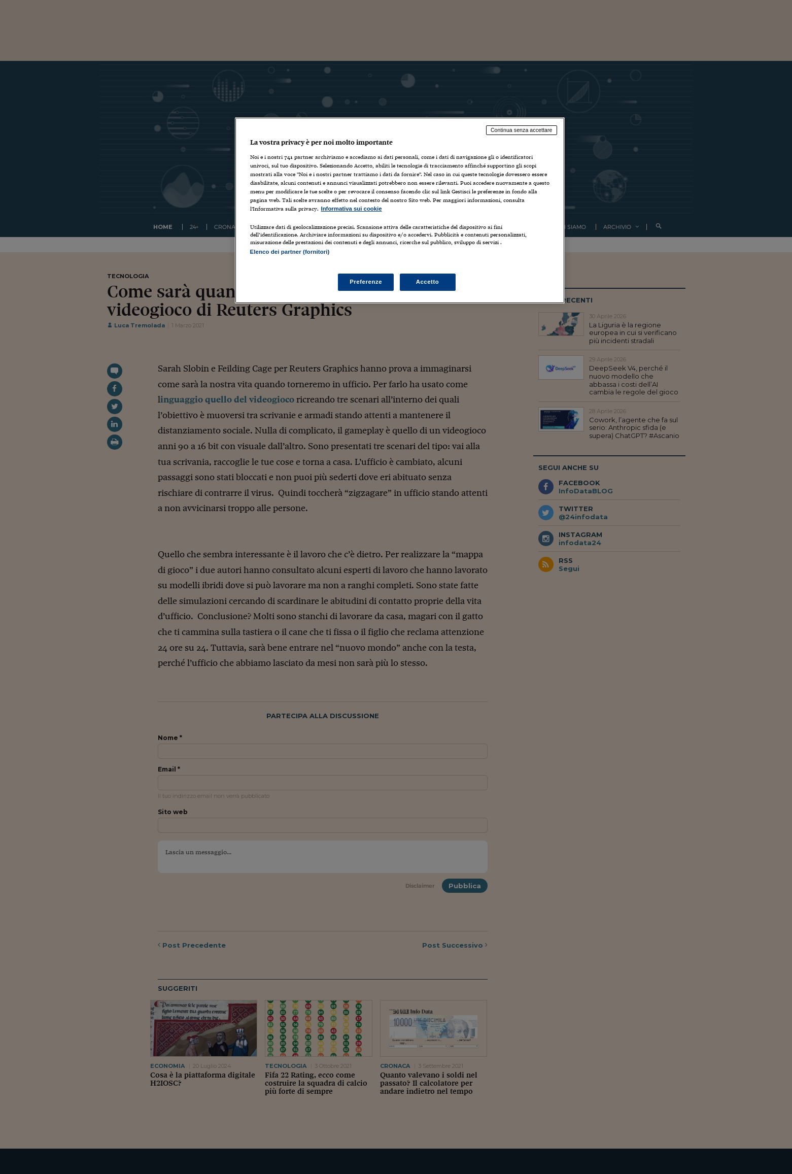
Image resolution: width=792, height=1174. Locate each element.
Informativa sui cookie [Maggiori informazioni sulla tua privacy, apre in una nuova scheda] (351, 209)
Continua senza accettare (522, 130)
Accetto (427, 282)
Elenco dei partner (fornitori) (290, 252)
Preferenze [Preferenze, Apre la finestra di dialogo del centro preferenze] (366, 282)
